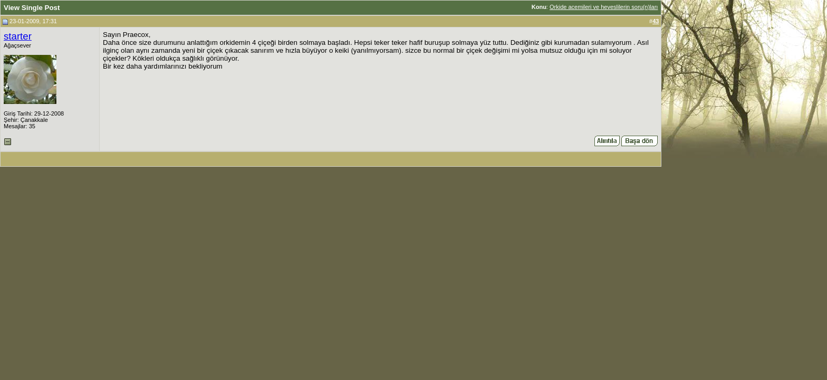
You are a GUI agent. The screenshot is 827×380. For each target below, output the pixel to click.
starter (18, 36)
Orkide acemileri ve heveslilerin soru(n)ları (604, 7)
